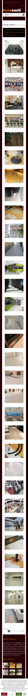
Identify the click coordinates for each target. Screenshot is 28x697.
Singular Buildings (8, 29)
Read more (24, 694)
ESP (21, 5)
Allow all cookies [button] (18, 694)
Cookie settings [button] (11, 694)
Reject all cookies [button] (4, 694)
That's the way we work (9, 35)
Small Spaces (7, 32)
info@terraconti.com (17, 2)
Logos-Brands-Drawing (17, 32)
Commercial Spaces (19, 29)
